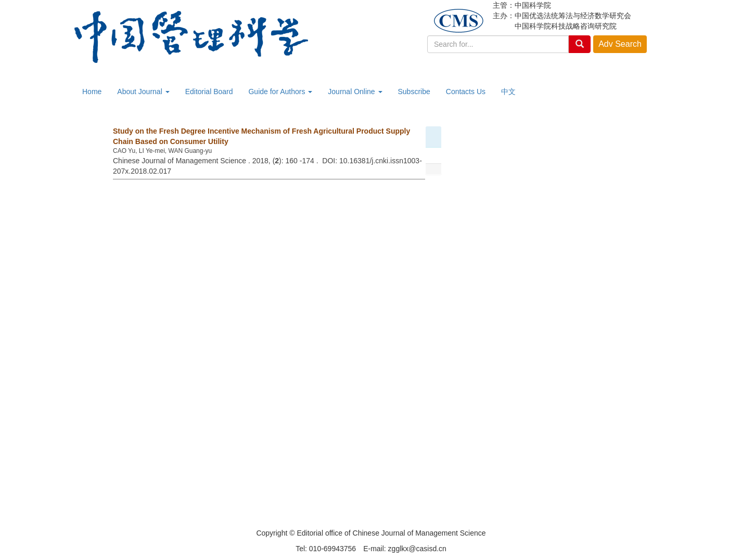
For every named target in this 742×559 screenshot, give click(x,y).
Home (91, 91)
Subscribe (414, 91)
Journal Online (355, 91)
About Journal (143, 91)
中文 (508, 91)
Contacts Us (465, 91)
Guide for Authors (280, 91)
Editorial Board (209, 91)
